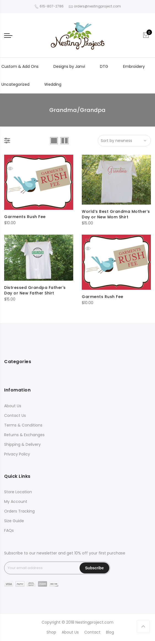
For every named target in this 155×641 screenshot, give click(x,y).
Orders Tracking (19, 511)
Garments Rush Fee (25, 216)
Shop (51, 632)
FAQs (9, 530)
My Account (15, 501)
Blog (110, 632)
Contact (92, 632)
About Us (12, 406)
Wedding (52, 84)
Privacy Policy (17, 454)
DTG (104, 66)
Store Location (18, 492)
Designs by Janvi (69, 66)
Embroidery (134, 66)
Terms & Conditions (23, 425)
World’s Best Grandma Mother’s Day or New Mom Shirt (116, 214)
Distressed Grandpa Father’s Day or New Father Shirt (35, 290)
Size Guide (14, 521)
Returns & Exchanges (24, 435)
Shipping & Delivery (22, 444)
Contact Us (15, 415)
